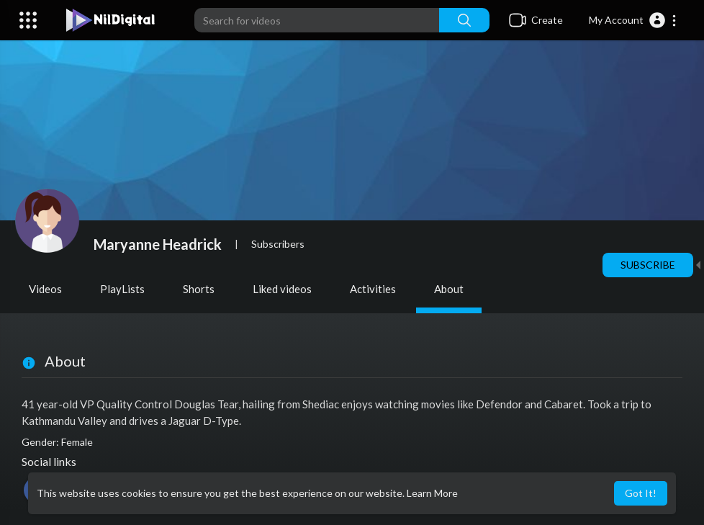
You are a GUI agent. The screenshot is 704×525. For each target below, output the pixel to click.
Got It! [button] (640, 493)
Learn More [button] (432, 493)
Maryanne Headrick (158, 244)
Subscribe (647, 265)
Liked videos (282, 288)
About (449, 288)
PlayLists (122, 288)
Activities (373, 288)
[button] (633, 20)
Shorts (199, 288)
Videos (45, 288)
